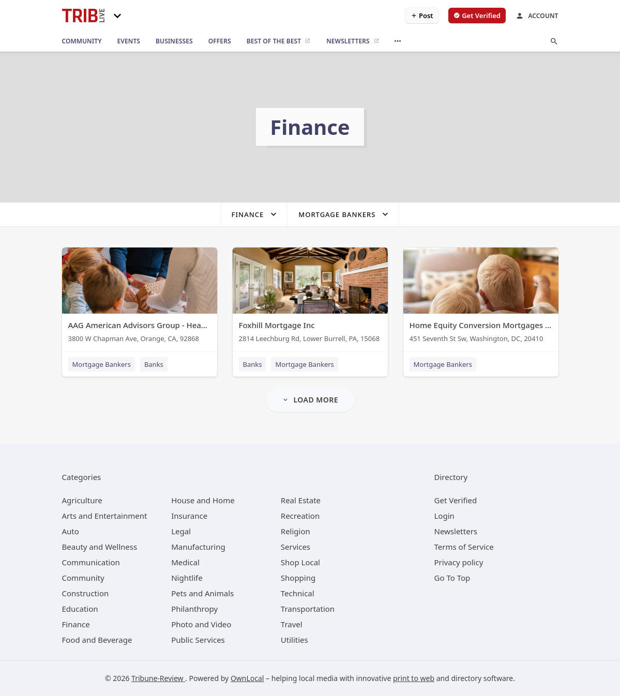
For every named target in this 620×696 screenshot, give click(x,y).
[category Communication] (91, 562)
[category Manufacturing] (198, 547)
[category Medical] (185, 562)
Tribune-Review (158, 678)
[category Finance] (76, 624)
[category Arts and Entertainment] (104, 516)
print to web (413, 678)
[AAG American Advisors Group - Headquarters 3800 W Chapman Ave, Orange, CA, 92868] (139, 297)
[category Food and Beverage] (97, 640)
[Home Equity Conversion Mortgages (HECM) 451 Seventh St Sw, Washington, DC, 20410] (481, 297)
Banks (153, 364)
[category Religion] (295, 531)
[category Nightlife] (187, 578)
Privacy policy (458, 562)
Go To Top (452, 578)
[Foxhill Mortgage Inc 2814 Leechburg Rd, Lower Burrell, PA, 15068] (310, 297)
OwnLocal (247, 678)
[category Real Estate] (301, 500)
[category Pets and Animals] (202, 593)
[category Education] (80, 609)
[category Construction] (85, 593)
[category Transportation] (308, 609)
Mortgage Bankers (101, 364)
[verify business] (477, 15)
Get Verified (455, 500)
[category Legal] (181, 531)
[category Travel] (292, 624)
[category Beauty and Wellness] (100, 547)
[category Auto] (70, 531)
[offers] (219, 41)
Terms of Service (464, 547)
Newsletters (456, 531)
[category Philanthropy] (194, 609)
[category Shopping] (298, 578)
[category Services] (295, 547)
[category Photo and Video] (201, 624)
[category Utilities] (294, 640)
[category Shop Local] (300, 562)
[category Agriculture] (82, 500)
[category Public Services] (198, 640)
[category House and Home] (203, 500)
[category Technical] (297, 593)
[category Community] (83, 578)
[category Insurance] (189, 516)
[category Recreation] (300, 516)
